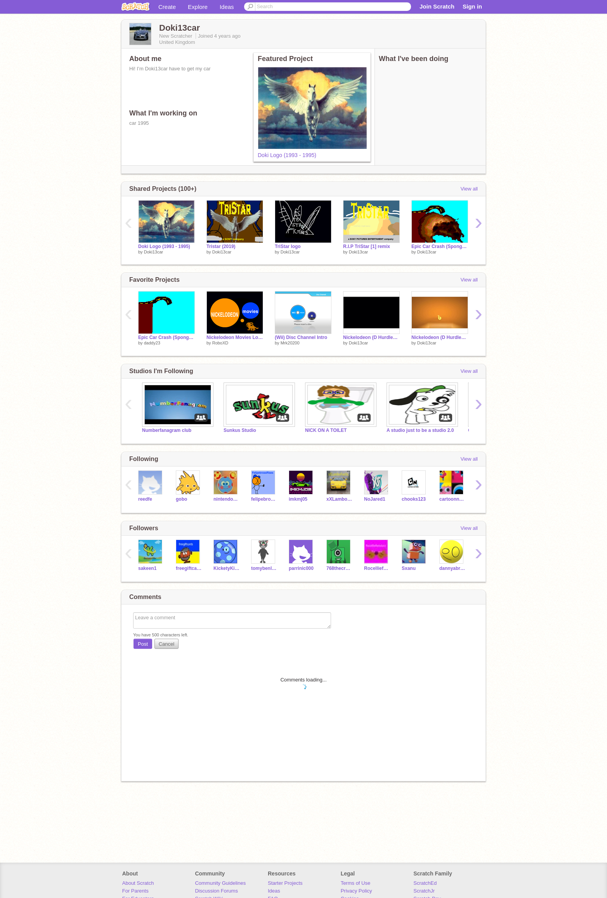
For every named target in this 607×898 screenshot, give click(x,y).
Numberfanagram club (166, 430)
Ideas (227, 6)
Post (143, 644)
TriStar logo (288, 246)
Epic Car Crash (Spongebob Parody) (166, 337)
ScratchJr (424, 891)
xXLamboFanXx (339, 499)
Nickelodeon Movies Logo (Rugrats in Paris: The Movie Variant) (234, 337)
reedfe (145, 499)
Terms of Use (356, 883)
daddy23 (152, 343)
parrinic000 (301, 568)
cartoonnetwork (452, 499)
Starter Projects (285, 883)
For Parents (135, 891)
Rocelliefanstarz (377, 568)
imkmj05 (298, 499)
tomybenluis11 (264, 568)
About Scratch (138, 883)
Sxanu (409, 568)
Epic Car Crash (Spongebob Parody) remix (439, 246)
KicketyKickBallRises (226, 568)
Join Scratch (437, 6)
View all (469, 189)
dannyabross (452, 568)
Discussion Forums (216, 891)
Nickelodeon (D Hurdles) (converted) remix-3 (371, 337)
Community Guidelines (220, 883)
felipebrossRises (264, 499)
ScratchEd (425, 883)
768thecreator (339, 568)
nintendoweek (226, 499)
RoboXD (220, 343)
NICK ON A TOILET (326, 430)
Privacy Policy (356, 891)
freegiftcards (189, 568)
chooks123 (414, 499)
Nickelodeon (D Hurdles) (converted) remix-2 (439, 337)
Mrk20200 (290, 343)
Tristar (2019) (221, 246)
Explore (198, 6)
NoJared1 (374, 499)
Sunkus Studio (240, 430)
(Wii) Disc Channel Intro (301, 337)
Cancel (166, 644)
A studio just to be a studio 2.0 (420, 430)
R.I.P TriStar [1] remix (366, 246)
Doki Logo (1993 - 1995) (287, 155)
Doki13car (153, 252)
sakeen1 (147, 568)
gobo (181, 499)
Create (167, 6)
